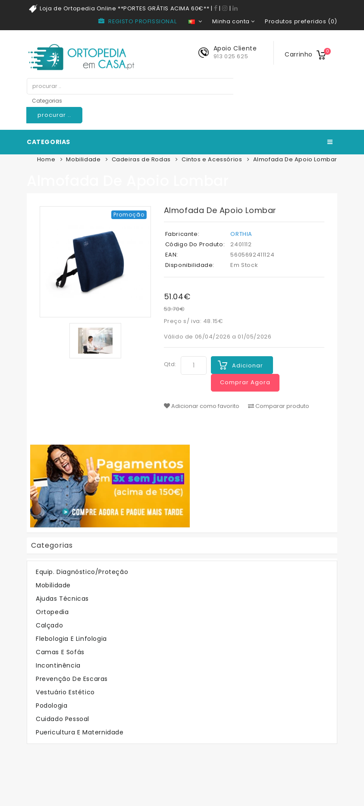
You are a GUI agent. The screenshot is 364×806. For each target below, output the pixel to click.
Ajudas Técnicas (62, 598)
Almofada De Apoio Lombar (295, 159)
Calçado (49, 625)
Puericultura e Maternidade (80, 732)
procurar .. (54, 115)
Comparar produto (278, 406)
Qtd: (170, 364)
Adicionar (247, 365)
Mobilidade (83, 159)
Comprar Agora (245, 382)
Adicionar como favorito (201, 406)
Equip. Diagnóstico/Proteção (82, 572)
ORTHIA (241, 234)
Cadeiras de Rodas (141, 159)
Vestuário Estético (65, 692)
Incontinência (58, 665)
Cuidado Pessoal (62, 719)
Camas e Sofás (60, 652)
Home (46, 159)
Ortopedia (52, 612)
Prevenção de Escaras (72, 678)
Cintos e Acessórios (212, 159)
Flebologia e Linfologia (71, 638)
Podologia (51, 705)
